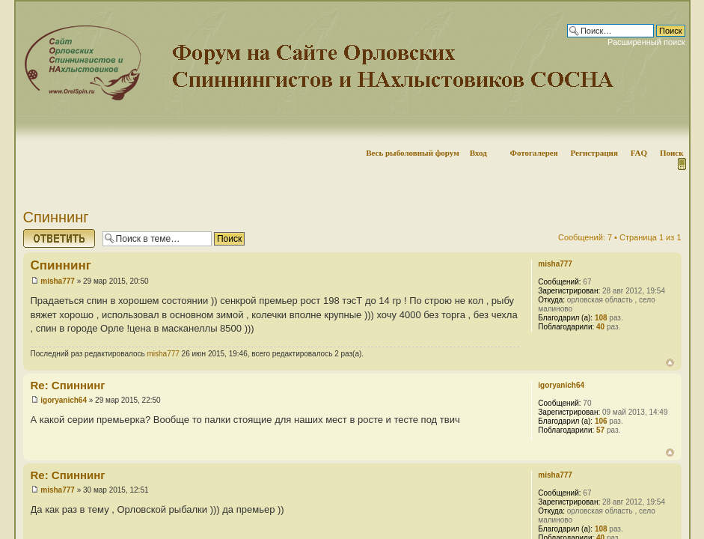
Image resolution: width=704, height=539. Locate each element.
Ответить (59, 238)
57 (600, 430)
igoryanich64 (63, 400)
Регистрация (593, 152)
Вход (478, 152)
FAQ (639, 152)
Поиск (672, 152)
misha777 (57, 281)
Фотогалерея (533, 152)
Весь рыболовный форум (412, 152)
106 (601, 421)
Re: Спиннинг (68, 385)
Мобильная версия (681, 164)
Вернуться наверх (670, 363)
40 (600, 327)
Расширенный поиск (646, 41)
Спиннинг (56, 217)
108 (601, 318)
